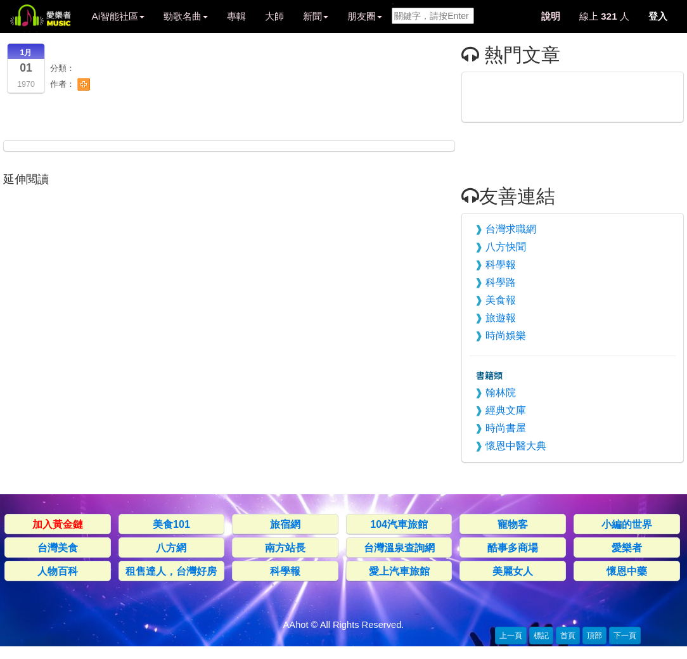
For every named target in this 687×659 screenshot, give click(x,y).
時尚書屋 (505, 427)
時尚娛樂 (505, 335)
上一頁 (510, 635)
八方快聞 (505, 246)
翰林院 (500, 392)
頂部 (594, 635)
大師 (274, 16)
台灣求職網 (510, 228)
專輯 (236, 16)
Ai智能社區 (117, 16)
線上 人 (604, 16)
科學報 (500, 264)
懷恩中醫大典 (515, 445)
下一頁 (624, 635)
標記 (541, 635)
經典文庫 (505, 410)
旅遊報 (500, 317)
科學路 (500, 282)
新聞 (315, 16)
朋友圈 (364, 16)
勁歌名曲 (186, 16)
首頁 (567, 635)
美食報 (500, 299)
